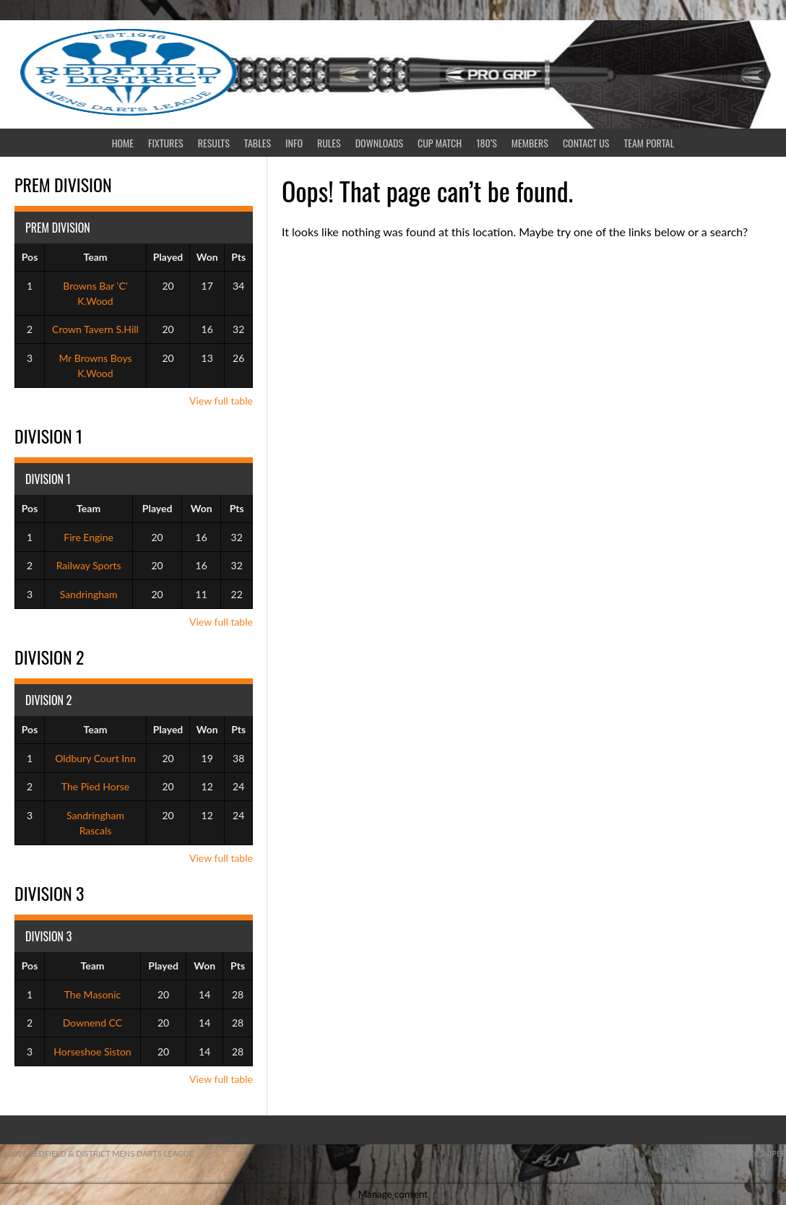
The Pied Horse (95, 786)
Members (529, 142)
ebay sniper (762, 1153)
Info (294, 142)
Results (214, 142)
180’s (486, 142)
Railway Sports (88, 565)
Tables (257, 142)
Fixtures (165, 142)
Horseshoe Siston (92, 1051)
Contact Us (586, 142)
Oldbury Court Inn (95, 758)
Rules (329, 142)
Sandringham (89, 594)
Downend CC (92, 1022)
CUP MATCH (440, 142)
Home (123, 142)
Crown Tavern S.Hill (95, 329)
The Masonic (92, 994)
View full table (221, 400)
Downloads (379, 142)
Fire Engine (88, 537)
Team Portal (649, 142)
